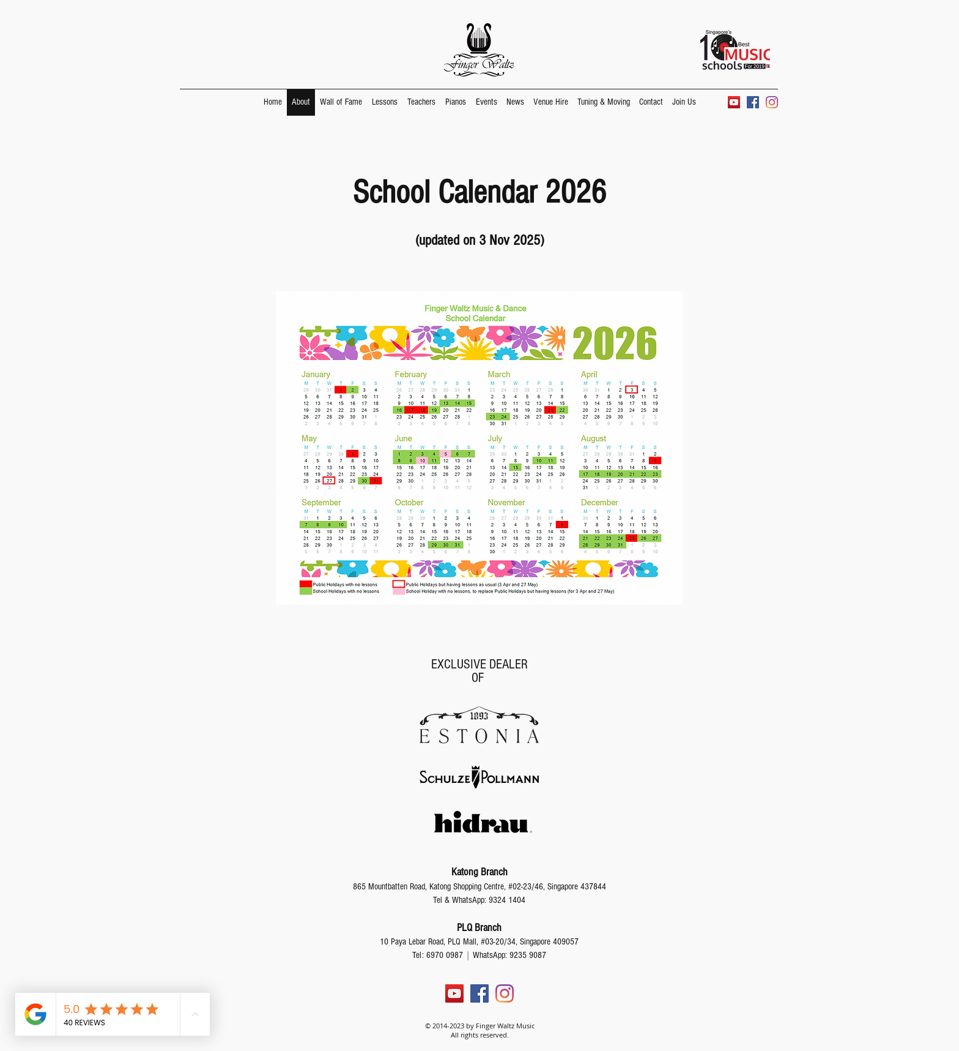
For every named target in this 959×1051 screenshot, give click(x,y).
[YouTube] (734, 102)
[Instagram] (772, 102)
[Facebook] (753, 102)
